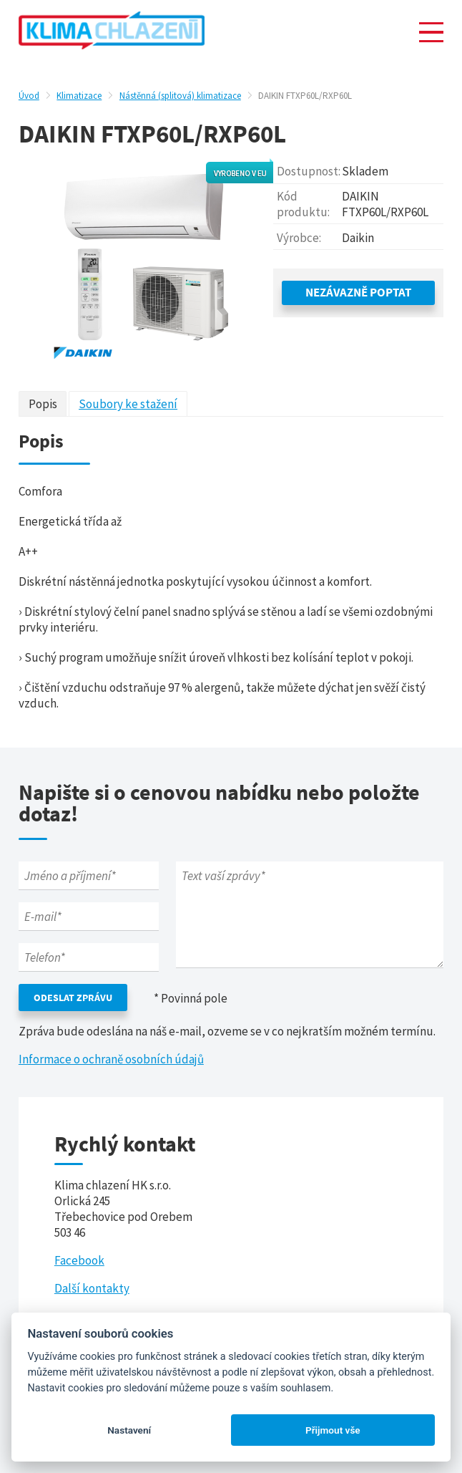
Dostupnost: (308, 171)
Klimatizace (79, 96)
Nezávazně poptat (358, 292)
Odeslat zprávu (73, 997)
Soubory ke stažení (128, 404)
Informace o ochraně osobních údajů (111, 1059)
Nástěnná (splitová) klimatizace (180, 96)
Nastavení (129, 1430)
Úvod (29, 96)
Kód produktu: (303, 204)
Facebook (79, 1260)
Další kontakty (91, 1288)
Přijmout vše (332, 1430)
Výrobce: (299, 238)
